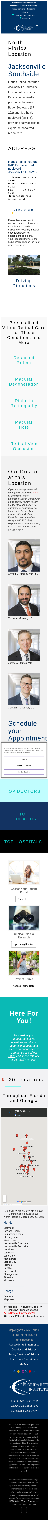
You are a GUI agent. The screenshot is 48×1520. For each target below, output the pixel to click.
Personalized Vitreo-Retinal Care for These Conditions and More (24, 332)
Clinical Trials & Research (24, 935)
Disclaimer (30, 1359)
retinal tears (17, 9)
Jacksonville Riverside (16, 1243)
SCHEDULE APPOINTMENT (25, 15)
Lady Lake (9, 1249)
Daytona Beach (12, 1230)
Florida (8, 1222)
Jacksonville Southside (16, 1246)
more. (29, 235)
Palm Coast (10, 1271)
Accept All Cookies (24, 765)
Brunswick (9, 1296)
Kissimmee (10, 1240)
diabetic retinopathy (29, 6)
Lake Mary (9, 1255)
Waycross (9, 1299)
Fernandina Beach (13, 1234)
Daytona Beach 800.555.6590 (23, 523)
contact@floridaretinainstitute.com (24, 1316)
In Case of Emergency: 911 (20, 1313)
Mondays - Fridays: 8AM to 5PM (23, 1306)
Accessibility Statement (23, 1344)
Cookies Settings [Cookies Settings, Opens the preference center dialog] (24, 772)
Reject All (24, 759)
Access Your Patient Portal (24, 890)
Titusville (8, 1277)
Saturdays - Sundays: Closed (21, 1309)
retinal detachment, (19, 234)
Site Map (24, 1364)
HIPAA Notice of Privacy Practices (22, 1501)
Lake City (9, 1252)
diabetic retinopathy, (19, 229)
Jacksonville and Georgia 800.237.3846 (22, 519)
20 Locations (22, 1079)
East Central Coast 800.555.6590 (26, 1212)
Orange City (10, 1261)
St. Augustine (11, 1274)
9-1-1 (35, 492)
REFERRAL (26, 18)
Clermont (9, 1227)
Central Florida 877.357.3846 (20, 1210)
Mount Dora (10, 1258)
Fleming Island (11, 1237)
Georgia (9, 1291)
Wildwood (9, 1280)
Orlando (8, 1264)
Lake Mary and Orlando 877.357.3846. (22, 528)
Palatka (8, 1268)
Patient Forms (24, 979)
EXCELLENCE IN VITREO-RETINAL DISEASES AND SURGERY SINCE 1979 (24, 1405)
